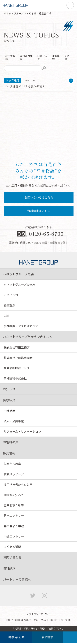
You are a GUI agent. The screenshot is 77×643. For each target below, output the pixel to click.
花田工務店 (10, 57)
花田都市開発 (26, 57)
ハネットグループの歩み (19, 284)
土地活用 (9, 411)
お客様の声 (10, 442)
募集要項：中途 (14, 526)
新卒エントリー (14, 515)
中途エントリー (14, 536)
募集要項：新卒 (14, 505)
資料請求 (47, 637)
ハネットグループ (13, 13)
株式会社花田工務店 (17, 347)
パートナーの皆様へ (17, 579)
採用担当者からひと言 (18, 485)
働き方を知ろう (14, 495)
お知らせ (31, 13)
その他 (66, 57)
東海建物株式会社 (15, 378)
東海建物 (56, 57)
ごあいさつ (11, 295)
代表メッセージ (14, 474)
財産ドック (42, 57)
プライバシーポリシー (38, 613)
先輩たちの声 (12, 464)
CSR (6, 316)
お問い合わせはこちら (38, 197)
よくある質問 (12, 547)
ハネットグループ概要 (18, 274)
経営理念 (9, 305)
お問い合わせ (15, 637)
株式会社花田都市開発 (18, 358)
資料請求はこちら (38, 211)
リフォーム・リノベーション (22, 431)
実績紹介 (9, 400)
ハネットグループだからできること (27, 336)
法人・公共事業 (14, 421)
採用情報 (9, 453)
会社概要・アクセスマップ (21, 326)
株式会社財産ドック (17, 368)
